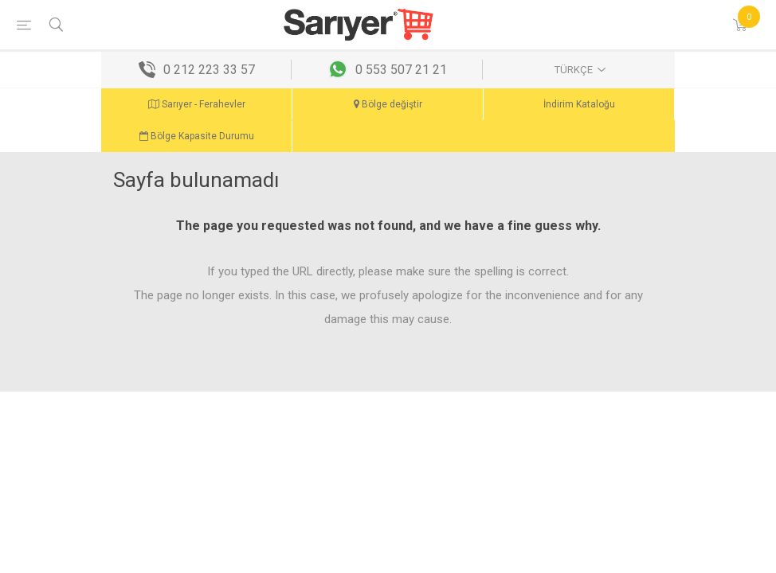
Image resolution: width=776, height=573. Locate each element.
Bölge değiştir (388, 104)
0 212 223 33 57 (209, 69)
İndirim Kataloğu (579, 104)
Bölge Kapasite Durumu (196, 136)
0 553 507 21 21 (401, 69)
